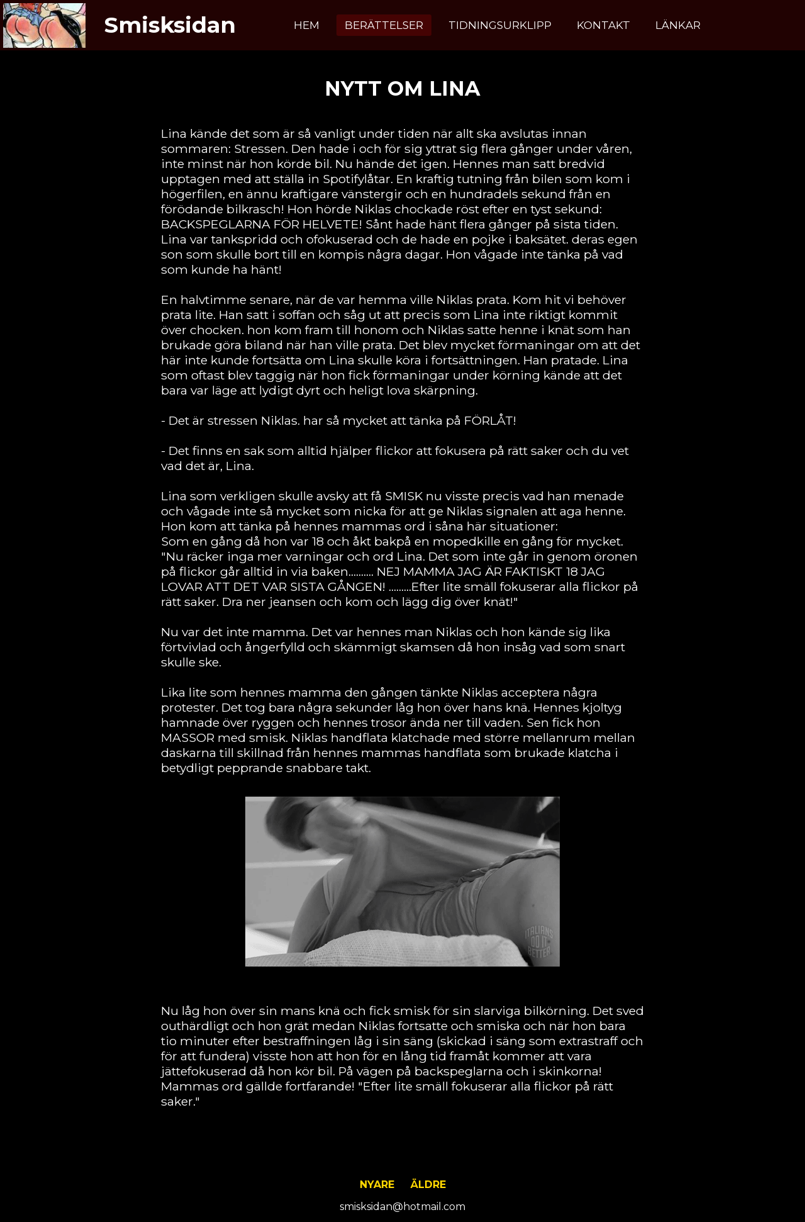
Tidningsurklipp (500, 25)
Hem (306, 25)
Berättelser (384, 25)
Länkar (678, 25)
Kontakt (603, 25)
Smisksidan (170, 24)
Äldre (428, 1185)
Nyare (377, 1185)
